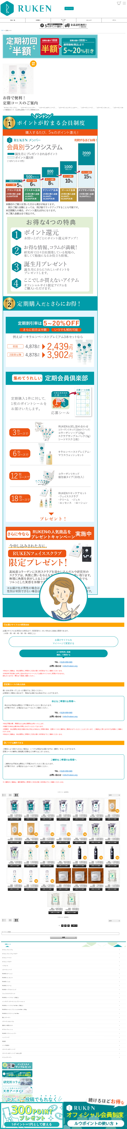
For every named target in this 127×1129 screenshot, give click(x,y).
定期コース (8, 944)
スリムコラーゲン (7, 1057)
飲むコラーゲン (6, 1017)
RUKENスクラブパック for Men (10, 1013)
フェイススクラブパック (8, 993)
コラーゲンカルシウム (8, 1021)
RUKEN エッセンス (7, 977)
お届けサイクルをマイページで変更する (63, 642)
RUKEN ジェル (6, 981)
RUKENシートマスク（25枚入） (11, 997)
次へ (74, 925)
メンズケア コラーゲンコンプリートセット (13, 1001)
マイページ (69, 8)
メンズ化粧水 (5, 1045)
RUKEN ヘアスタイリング (9, 989)
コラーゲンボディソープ (8, 1049)
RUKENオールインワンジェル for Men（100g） (15, 1009)
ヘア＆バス (5, 965)
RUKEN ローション (7, 973)
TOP (2, 30)
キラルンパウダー (7, 961)
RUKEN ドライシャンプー (9, 1033)
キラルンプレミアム (7, 949)
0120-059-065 (66, 662)
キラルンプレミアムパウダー (10, 953)
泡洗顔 (4, 1041)
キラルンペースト (7, 957)
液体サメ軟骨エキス (7, 1025)
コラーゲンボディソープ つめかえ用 (11, 1053)
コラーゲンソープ (7, 969)
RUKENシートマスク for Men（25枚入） (13, 1005)
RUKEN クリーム (6, 985)
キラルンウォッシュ (7, 1029)
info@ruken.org (70, 666)
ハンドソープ (5, 1037)
